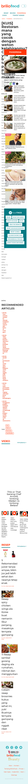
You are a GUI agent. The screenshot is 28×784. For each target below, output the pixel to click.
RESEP (9, 217)
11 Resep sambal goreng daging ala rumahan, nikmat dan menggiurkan (9, 664)
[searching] (24, 6)
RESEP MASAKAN (12, 221)
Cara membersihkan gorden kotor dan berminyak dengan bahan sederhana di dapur (19, 126)
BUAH (21, 221)
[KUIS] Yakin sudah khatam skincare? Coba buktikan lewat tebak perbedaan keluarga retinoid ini (6, 344)
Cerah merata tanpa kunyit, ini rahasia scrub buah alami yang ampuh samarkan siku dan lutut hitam (14, 183)
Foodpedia (21, 13)
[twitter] (16, 747)
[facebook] (7, 747)
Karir (22, 772)
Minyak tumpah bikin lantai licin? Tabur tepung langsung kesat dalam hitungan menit (20, 108)
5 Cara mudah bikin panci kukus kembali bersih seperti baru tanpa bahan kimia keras (19, 99)
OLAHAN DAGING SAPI (15, 235)
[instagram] (11, 747)
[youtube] (20, 747)
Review (13, 13)
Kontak (16, 765)
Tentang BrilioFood (10, 769)
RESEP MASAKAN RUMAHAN (15, 228)
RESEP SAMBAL (15, 231)
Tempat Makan (18, 15)
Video (4, 15)
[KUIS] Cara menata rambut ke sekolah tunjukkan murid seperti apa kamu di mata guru (6, 322)
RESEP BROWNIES (18, 217)
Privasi (21, 769)
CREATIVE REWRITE (15, 224)
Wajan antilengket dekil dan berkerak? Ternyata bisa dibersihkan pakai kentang (19, 89)
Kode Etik (15, 772)
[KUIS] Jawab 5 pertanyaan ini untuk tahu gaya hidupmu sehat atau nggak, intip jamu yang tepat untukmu (6, 368)
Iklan (10, 765)
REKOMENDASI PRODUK (15, 239)
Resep (6, 13)
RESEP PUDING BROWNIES (15, 242)
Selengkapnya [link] (21, 442)
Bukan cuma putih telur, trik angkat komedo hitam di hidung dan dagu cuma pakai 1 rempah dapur (15, 202)
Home (3, 18)
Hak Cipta (7, 772)
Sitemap (14, 775)
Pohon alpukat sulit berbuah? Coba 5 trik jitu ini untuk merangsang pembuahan (15, 165)
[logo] (10, 6)
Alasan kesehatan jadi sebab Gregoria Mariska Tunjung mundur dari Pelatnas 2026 (14, 147)
